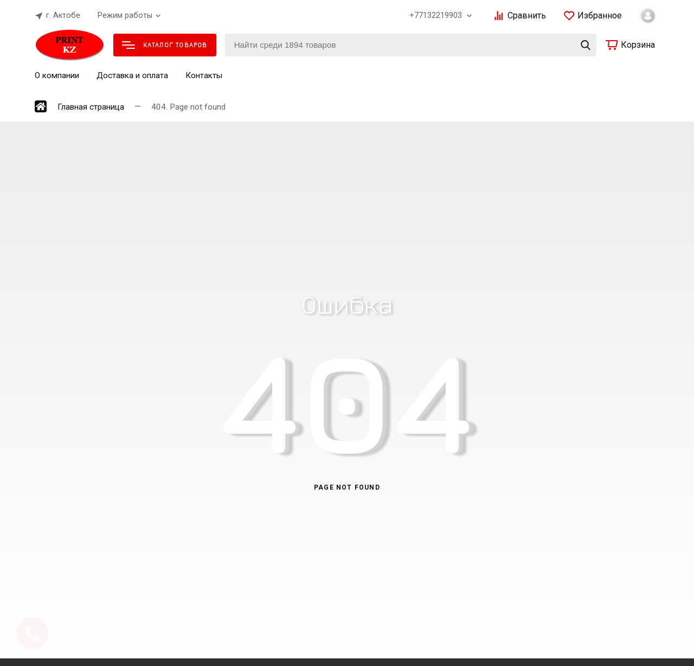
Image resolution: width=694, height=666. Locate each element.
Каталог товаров (165, 45)
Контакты (203, 75)
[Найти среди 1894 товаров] (410, 45)
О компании (57, 75)
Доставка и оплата (132, 75)
